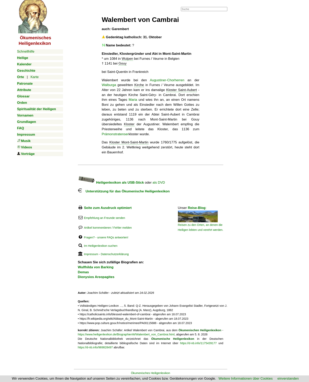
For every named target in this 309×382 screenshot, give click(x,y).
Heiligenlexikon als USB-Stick (111, 182)
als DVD (159, 182)
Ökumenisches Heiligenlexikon (150, 373)
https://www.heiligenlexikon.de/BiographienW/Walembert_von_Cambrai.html (126, 334)
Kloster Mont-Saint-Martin (128, 142)
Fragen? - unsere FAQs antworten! (106, 237)
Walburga (109, 85)
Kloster (129, 124)
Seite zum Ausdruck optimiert (107, 208)
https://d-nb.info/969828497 (95, 347)
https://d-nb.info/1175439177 (198, 343)
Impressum (91, 254)
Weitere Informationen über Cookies (246, 378)
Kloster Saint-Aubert (181, 90)
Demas (83, 272)
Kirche (139, 85)
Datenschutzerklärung (115, 254)
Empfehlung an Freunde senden (104, 217)
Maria (133, 100)
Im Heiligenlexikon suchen (100, 245)
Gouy (123, 63)
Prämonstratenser (115, 134)
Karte (34, 77)
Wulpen (127, 59)
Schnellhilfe (25, 51)
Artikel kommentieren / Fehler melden (108, 227)
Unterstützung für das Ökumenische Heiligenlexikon (124, 191)
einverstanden (288, 378)
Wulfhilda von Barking (96, 267)
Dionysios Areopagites (96, 277)
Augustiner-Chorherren (167, 80)
